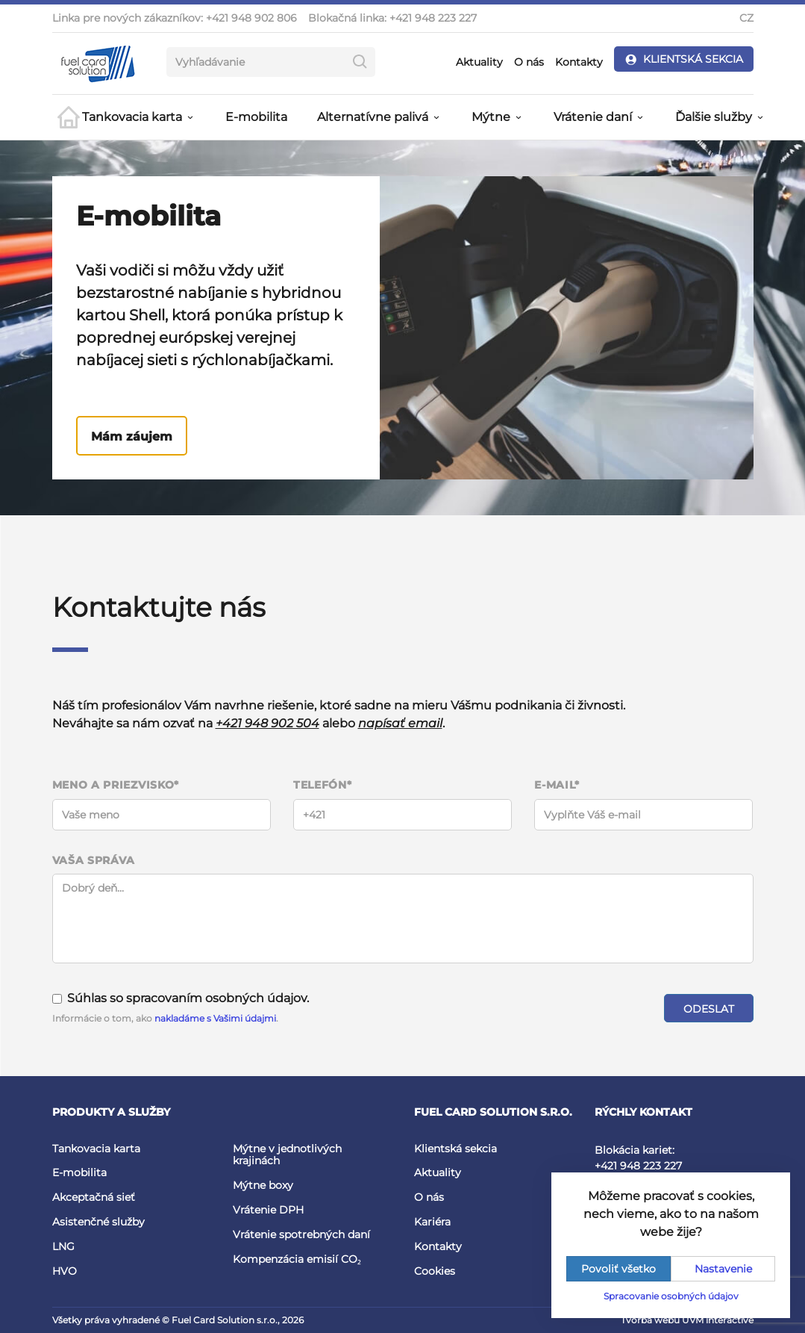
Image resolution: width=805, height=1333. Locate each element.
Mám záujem (131, 436)
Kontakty (579, 62)
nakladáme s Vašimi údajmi (215, 1018)
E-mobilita (256, 117)
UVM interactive (718, 1320)
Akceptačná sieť (93, 1197)
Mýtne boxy (263, 1185)
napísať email (400, 723)
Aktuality (479, 62)
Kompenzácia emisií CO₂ (297, 1259)
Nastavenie (723, 1268)
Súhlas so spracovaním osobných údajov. (180, 998)
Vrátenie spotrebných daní (301, 1234)
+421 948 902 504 (267, 723)
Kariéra (432, 1221)
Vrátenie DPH (268, 1210)
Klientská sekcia (455, 1148)
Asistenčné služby (98, 1221)
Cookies (434, 1271)
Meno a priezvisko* (116, 785)
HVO (64, 1271)
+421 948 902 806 (251, 18)
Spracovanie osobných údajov (671, 1296)
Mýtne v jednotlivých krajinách (287, 1155)
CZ (746, 18)
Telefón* (322, 785)
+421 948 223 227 (433, 18)
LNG (63, 1246)
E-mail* (557, 785)
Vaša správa (93, 860)
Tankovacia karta (96, 1148)
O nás (529, 62)
